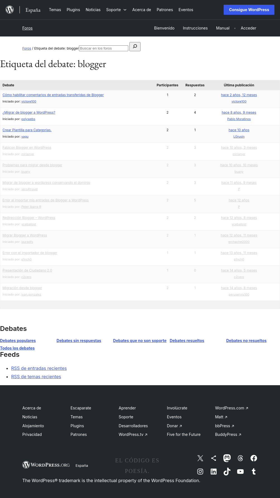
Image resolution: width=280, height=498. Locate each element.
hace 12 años (239, 200)
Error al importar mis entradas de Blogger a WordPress (46, 200)
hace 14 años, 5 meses (239, 270)
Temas (77, 416)
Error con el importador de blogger (30, 253)
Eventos (174, 416)
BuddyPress (228, 434)
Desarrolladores (133, 425)
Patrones (79, 434)
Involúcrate (177, 408)
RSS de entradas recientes (39, 368)
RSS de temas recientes (36, 376)
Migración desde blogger (22, 288)
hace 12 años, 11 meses (239, 235)
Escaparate (81, 408)
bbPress (224, 425)
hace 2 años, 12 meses (239, 95)
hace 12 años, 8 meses (239, 218)
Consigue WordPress (249, 9)
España (82, 465)
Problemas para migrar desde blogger (32, 165)
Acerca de (31, 408)
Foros (27, 28)
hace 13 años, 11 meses (239, 253)
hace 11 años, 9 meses (239, 182)
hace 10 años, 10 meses (239, 165)
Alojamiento (33, 425)
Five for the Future (184, 434)
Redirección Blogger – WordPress (29, 218)
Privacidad (32, 434)
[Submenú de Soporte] (116, 9)
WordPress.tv (133, 434)
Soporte (126, 416)
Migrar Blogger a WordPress (25, 235)
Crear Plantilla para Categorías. (27, 130)
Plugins (77, 425)
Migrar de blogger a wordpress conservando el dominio (46, 182)
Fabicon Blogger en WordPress (27, 147)
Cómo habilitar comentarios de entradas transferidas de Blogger (53, 95)
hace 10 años (239, 130)
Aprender (127, 408)
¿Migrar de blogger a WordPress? (29, 112)
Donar (174, 425)
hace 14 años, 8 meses (239, 288)
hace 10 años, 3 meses (239, 147)
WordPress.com (231, 408)
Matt (221, 416)
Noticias (29, 416)
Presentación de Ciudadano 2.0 (27, 270)
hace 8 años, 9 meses (239, 112)
